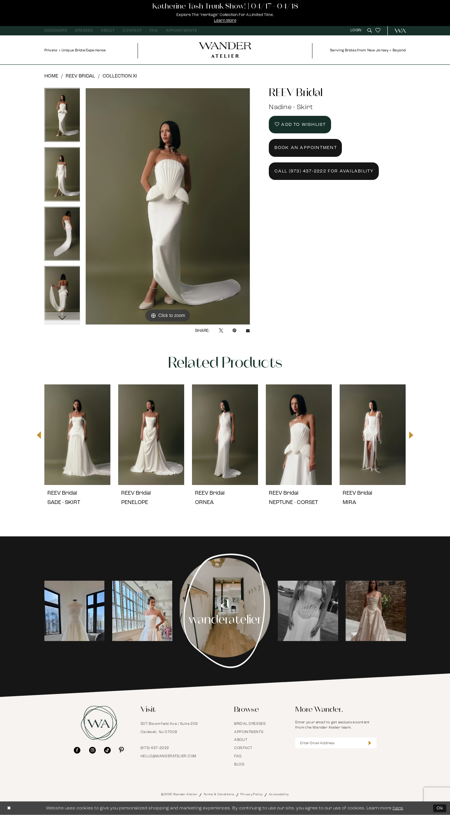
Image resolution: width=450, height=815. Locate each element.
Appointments (248, 732)
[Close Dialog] (9, 808)
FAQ (238, 756)
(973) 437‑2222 (155, 748)
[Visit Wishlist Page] (378, 30)
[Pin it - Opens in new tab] (234, 330)
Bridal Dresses (249, 724)
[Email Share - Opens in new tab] (248, 331)
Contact (243, 748)
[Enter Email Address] (336, 743)
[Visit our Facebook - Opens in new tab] (77, 750)
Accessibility (279, 794)
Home (51, 76)
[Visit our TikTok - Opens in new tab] (107, 750)
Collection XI (120, 76)
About (240, 740)
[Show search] (369, 30)
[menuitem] (55, 31)
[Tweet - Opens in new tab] (220, 330)
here (398, 808)
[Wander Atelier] (397, 31)
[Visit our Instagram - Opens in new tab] (92, 750)
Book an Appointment (305, 148)
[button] (356, 30)
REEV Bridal (80, 76)
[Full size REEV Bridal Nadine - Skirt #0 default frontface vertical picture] (168, 206)
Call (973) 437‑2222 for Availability (324, 171)
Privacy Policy (251, 794)
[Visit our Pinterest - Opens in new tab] (121, 750)
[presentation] (77, 435)
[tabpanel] (62, 118)
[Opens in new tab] (74, 611)
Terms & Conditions (219, 794)
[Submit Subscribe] (369, 743)
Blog (239, 764)
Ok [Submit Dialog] (440, 808)
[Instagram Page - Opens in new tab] (225, 611)
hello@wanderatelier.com (168, 756)
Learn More (225, 21)
